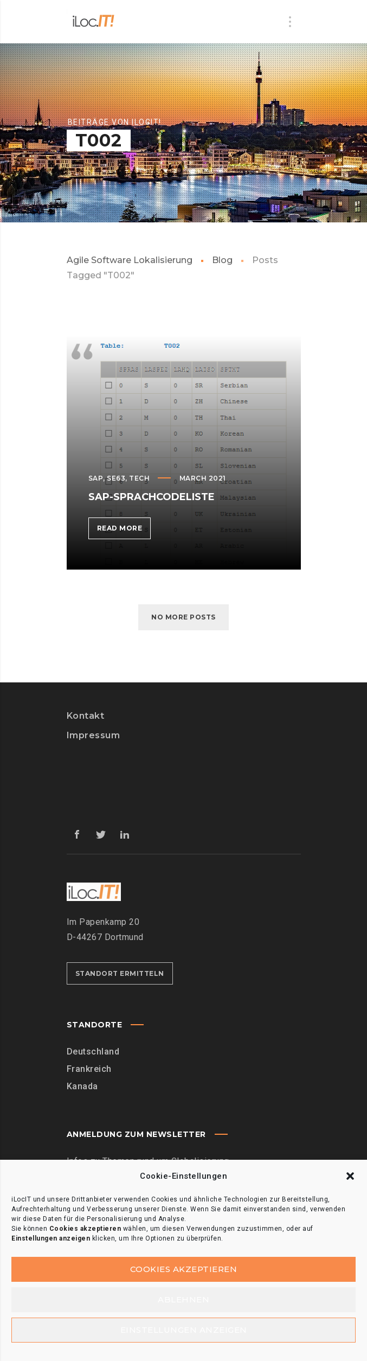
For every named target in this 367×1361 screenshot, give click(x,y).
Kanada (82, 1086)
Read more (124, 530)
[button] (350, 1176)
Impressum (93, 735)
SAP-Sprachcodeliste (151, 497)
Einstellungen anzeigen (183, 1330)
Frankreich (89, 1069)
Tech (139, 478)
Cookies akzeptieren (183, 1269)
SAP (96, 478)
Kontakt (86, 716)
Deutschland (93, 1051)
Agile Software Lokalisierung (129, 260)
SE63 (116, 478)
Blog (222, 260)
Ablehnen (183, 1299)
